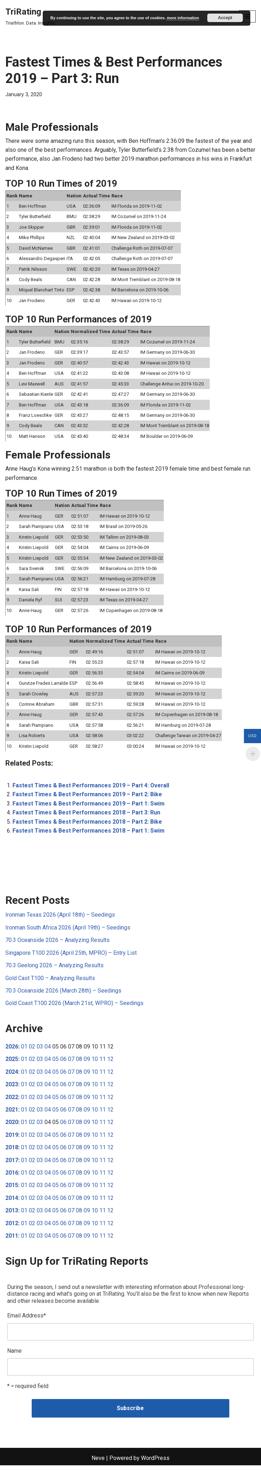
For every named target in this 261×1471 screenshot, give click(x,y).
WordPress (155, 1463)
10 (95, 1063)
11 (102, 1063)
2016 (11, 1177)
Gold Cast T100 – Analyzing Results (50, 982)
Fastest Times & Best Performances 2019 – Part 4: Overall (92, 788)
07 (71, 1063)
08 (79, 1063)
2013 (11, 1215)
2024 (11, 1076)
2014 (11, 1202)
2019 (11, 1139)
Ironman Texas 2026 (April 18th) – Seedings (60, 918)
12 (110, 1063)
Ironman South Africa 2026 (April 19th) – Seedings (67, 931)
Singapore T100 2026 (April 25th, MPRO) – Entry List (71, 956)
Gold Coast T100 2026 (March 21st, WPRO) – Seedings (74, 1007)
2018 (11, 1152)
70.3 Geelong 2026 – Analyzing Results (54, 969)
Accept (225, 17)
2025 (11, 1063)
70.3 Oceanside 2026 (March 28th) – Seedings (63, 994)
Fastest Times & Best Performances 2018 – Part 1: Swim (89, 834)
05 (55, 1063)
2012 (11, 1228)
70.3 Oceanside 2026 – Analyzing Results (57, 944)
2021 (11, 1113)
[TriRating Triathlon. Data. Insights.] (30, 16)
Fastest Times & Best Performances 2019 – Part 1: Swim (89, 806)
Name (14, 1356)
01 (24, 1050)
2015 (11, 1190)
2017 (11, 1164)
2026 (11, 1050)
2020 (11, 1126)
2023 (11, 1088)
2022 (11, 1101)
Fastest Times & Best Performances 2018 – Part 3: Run (87, 816)
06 (63, 1063)
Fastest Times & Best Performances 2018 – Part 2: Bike (88, 825)
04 (48, 1050)
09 (87, 1063)
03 (40, 1050)
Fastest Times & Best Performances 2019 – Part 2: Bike (88, 797)
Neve (98, 1463)
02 (32, 1050)
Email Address (26, 1320)
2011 (11, 1240)
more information (183, 18)
